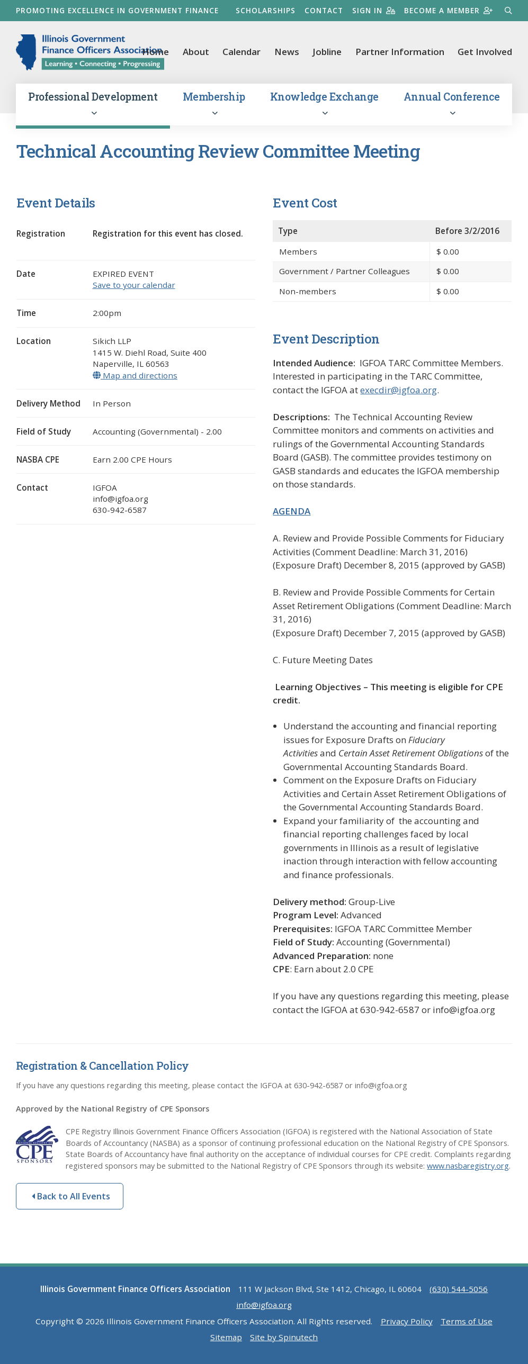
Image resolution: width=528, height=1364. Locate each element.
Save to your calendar (134, 284)
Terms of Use (467, 1321)
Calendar (241, 52)
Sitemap (226, 1337)
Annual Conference (452, 103)
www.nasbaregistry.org (468, 1166)
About (196, 52)
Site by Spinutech (284, 1337)
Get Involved (485, 52)
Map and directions (135, 375)
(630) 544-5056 (458, 1289)
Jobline (327, 52)
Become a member (448, 10)
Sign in (373, 10)
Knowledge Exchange (324, 103)
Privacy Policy (407, 1321)
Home (155, 52)
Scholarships (266, 10)
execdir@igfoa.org (398, 390)
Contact (324, 10)
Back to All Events (71, 1196)
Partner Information (399, 52)
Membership (214, 103)
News (286, 52)
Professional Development (92, 103)
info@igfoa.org (264, 1304)
